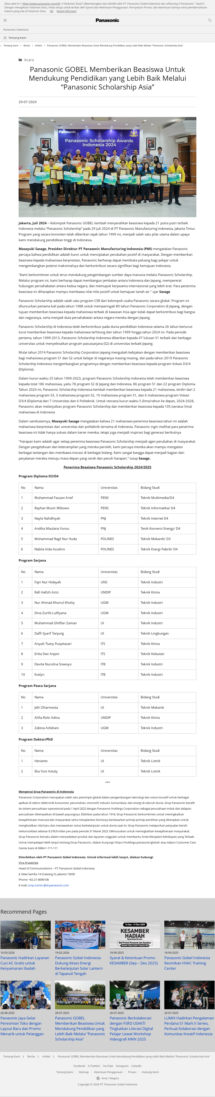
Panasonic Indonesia (16, 29)
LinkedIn (136, 1066)
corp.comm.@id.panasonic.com (48, 885)
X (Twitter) (94, 1066)
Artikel (38, 45)
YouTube (108, 1066)
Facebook (79, 1066)
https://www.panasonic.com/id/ (41, 3)
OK (51, 11)
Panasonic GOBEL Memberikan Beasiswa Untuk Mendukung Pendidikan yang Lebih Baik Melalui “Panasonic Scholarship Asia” (134, 1056)
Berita (26, 45)
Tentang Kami (17, 38)
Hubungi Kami (150, 1072)
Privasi (132, 1072)
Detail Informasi (66, 11)
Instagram (122, 1066)
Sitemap (84, 1072)
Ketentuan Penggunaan (108, 1072)
